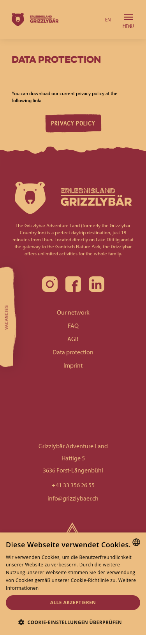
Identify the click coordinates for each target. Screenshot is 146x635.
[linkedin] (96, 284)
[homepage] (33, 19)
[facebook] (73, 284)
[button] (108, 19)
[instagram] (50, 284)
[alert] (73, 583)
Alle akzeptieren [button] (73, 602)
